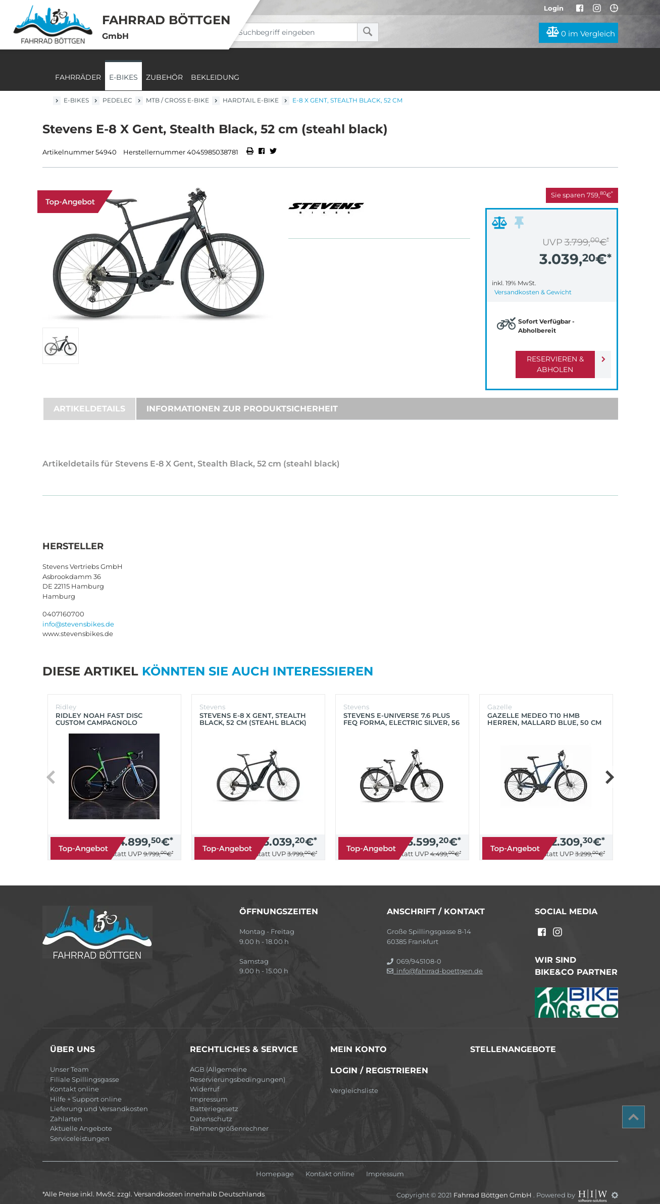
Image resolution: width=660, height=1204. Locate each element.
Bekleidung (215, 77)
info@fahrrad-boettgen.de (435, 960)
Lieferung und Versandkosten (99, 1098)
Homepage (275, 1163)
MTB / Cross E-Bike (177, 100)
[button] (609, 766)
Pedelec (117, 100)
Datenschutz (211, 1108)
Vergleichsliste (354, 1080)
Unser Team (69, 1059)
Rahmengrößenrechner (229, 1118)
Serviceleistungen (80, 1128)
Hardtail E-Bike (251, 100)
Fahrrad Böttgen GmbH (493, 1184)
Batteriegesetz (214, 1098)
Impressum (209, 1088)
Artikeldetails (89, 398)
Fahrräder (78, 77)
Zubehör (164, 77)
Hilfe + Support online (86, 1088)
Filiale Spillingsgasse (84, 1069)
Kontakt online (74, 1078)
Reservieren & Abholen (543, 358)
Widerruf (204, 1078)
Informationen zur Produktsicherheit (242, 398)
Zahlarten (66, 1108)
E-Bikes (123, 77)
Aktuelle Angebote (81, 1118)
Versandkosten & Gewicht (533, 292)
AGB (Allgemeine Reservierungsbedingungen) (237, 1064)
